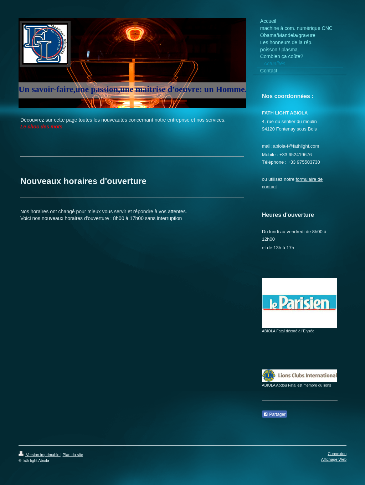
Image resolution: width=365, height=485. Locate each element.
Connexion (337, 453)
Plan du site (73, 455)
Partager (274, 414)
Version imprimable (40, 455)
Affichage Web (333, 459)
